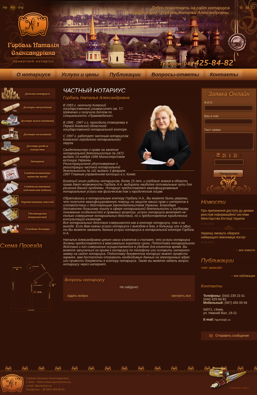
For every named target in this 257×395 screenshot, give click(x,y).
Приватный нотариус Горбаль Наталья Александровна (31, 39)
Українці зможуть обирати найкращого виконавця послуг (223, 235)
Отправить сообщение (229, 335)
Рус (13, 7)
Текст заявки (227, 130)
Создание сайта (239, 387)
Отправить (228, 173)
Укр (5, 7)
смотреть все (181, 296)
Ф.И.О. (227, 102)
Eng (20, 7)
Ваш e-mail (227, 116)
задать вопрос (77, 296)
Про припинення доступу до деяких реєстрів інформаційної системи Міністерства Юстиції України (227, 214)
